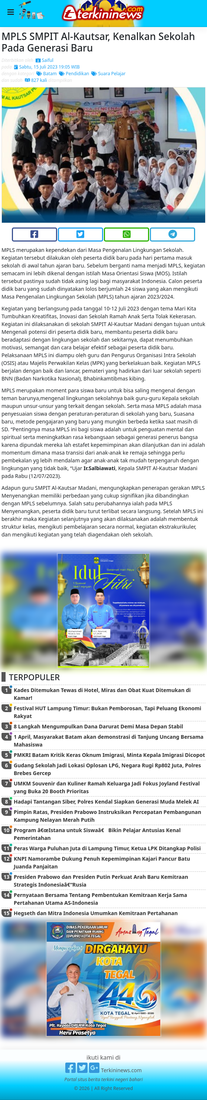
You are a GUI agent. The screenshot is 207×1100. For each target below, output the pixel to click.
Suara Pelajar (108, 73)
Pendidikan (74, 73)
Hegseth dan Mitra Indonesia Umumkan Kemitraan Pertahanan (96, 913)
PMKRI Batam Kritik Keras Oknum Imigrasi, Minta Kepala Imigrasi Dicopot (109, 754)
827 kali (36, 80)
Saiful (44, 60)
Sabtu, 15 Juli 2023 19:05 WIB (47, 67)
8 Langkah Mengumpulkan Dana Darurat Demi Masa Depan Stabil (98, 726)
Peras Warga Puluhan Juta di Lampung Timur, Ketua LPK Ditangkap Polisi (107, 848)
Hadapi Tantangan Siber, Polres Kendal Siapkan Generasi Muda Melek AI (106, 801)
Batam (46, 73)
